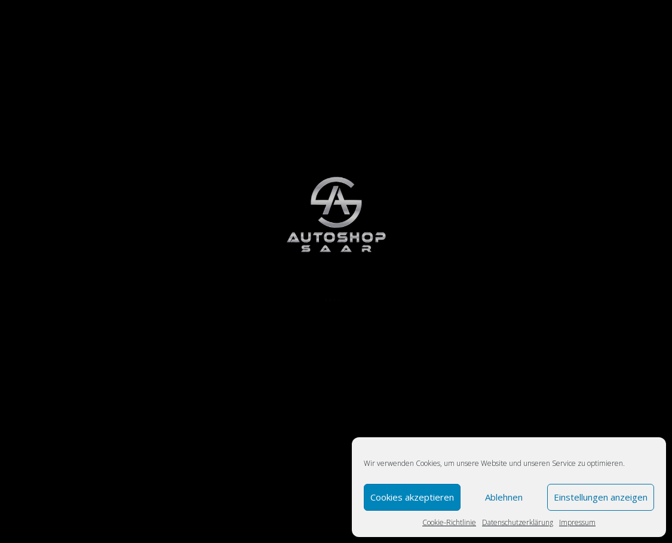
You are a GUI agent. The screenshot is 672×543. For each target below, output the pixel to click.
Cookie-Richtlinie (449, 522)
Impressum (577, 522)
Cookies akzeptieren (412, 497)
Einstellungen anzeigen (601, 497)
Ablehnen (504, 497)
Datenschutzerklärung (517, 522)
